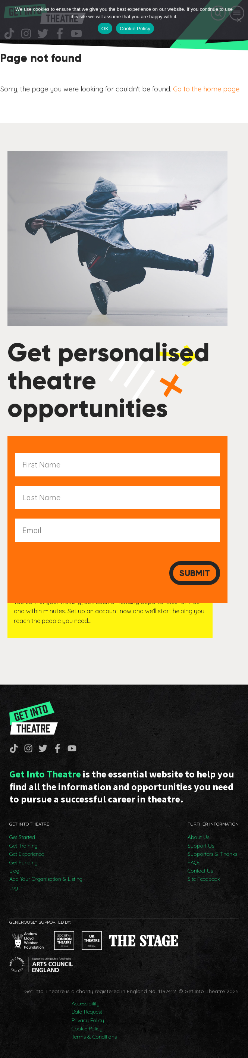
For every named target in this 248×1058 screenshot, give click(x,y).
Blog (14, 870)
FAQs (194, 862)
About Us (198, 837)
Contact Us (200, 870)
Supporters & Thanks (212, 854)
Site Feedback (204, 879)
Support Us (201, 845)
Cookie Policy (87, 1028)
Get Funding (23, 862)
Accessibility (86, 1003)
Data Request (87, 1011)
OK (105, 28)
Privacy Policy (88, 1020)
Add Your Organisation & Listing (45, 879)
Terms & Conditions (94, 1036)
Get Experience (26, 854)
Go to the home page (206, 89)
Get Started (22, 837)
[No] (238, 20)
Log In (16, 887)
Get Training (23, 845)
